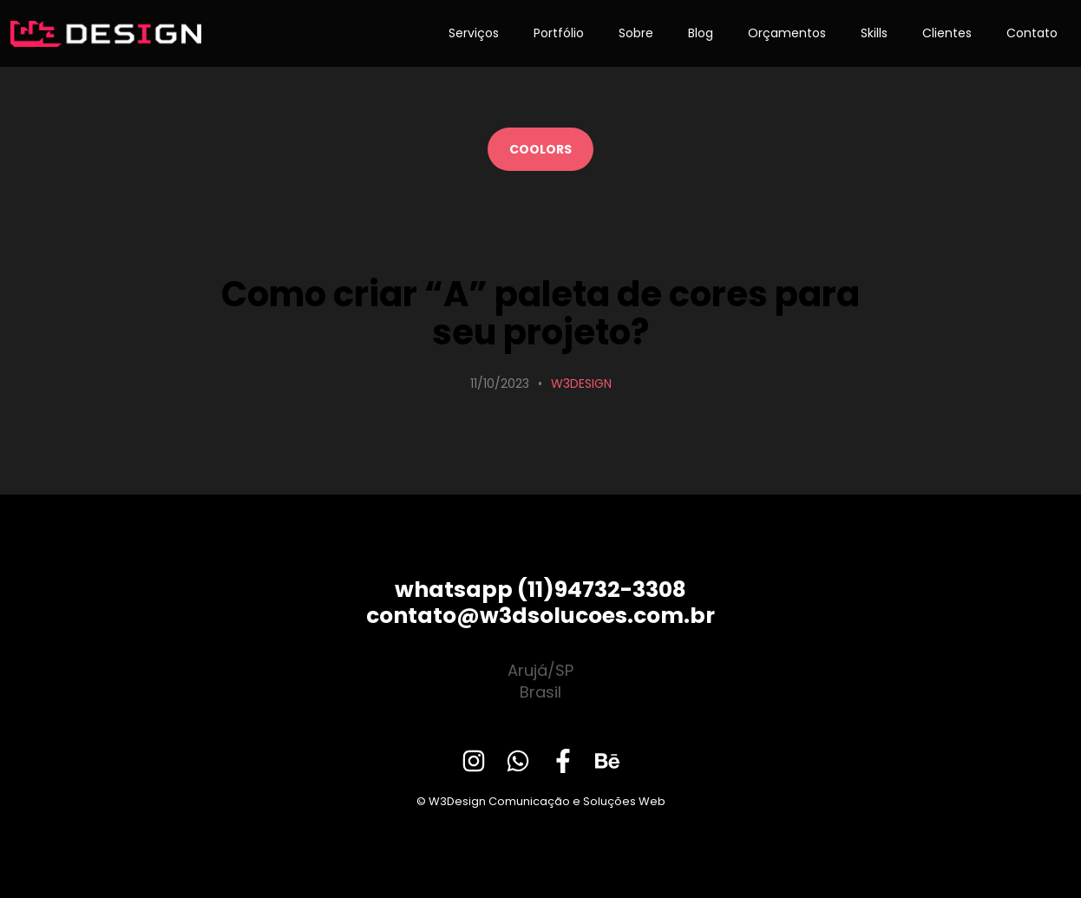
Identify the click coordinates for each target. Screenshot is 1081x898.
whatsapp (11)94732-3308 (540, 589)
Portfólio (559, 33)
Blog (700, 33)
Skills (874, 33)
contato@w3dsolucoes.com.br (540, 615)
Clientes (947, 33)
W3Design (581, 383)
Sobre (636, 33)
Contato (1032, 33)
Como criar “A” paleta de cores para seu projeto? (540, 313)
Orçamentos (787, 33)
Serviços (474, 33)
